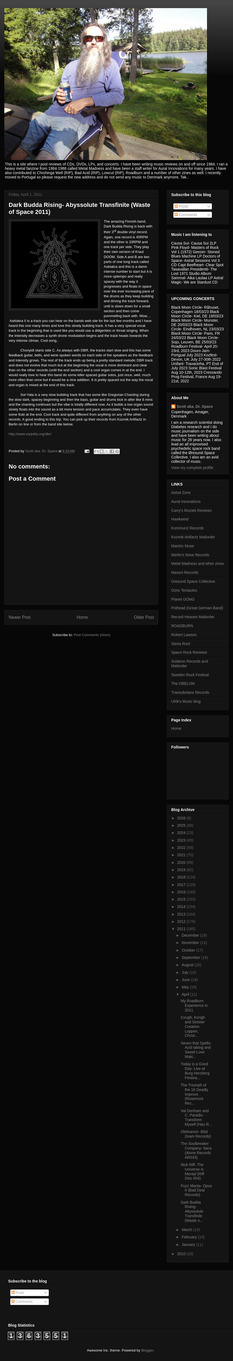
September (191, 957)
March (187, 1229)
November (191, 942)
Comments (185, 215)
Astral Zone (181, 492)
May (186, 987)
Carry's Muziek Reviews (191, 510)
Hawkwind (180, 519)
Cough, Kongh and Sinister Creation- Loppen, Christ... (193, 1026)
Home (82, 617)
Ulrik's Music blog (185, 701)
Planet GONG (183, 599)
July (185, 972)
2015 (182, 899)
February (190, 1237)
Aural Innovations (185, 501)
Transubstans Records (190, 692)
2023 (182, 840)
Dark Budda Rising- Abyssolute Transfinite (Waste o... (192, 1211)
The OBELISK (183, 683)
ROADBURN (182, 626)
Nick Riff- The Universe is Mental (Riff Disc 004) (192, 1171)
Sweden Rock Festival (190, 675)
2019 (182, 870)
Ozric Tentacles (184, 590)
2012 (182, 921)
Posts (181, 206)
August (188, 965)
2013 (182, 914)
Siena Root (180, 644)
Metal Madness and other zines (197, 563)
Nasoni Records (184, 572)
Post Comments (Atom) (92, 635)
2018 (182, 877)
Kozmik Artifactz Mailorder (193, 537)
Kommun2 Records (187, 528)
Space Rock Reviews (189, 652)
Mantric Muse (182, 546)
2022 (182, 847)
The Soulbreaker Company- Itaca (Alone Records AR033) (196, 1150)
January (189, 1244)
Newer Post (20, 617)
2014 (182, 906)
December (191, 935)
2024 (182, 833)
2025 (182, 825)
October (189, 950)
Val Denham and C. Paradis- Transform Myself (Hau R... (196, 1117)
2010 (182, 1254)
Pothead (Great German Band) (197, 608)
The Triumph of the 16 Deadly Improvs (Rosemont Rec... (194, 1094)
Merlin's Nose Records (190, 555)
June (186, 980)
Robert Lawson (184, 635)
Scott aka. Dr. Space (195, 406)
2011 (182, 929)
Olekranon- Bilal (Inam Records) (196, 1133)
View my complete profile (192, 467)
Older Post (144, 617)
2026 (182, 818)
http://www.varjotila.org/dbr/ (30, 434)
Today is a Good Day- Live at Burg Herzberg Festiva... (195, 1071)
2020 (182, 862)
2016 (182, 892)
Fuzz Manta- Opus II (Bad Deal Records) (196, 1190)
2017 (182, 885)
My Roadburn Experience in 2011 (194, 1005)
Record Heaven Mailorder (193, 617)
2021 (182, 855)
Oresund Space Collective (193, 581)
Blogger (147, 1350)
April (186, 994)
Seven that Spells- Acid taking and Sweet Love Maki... (196, 1050)
